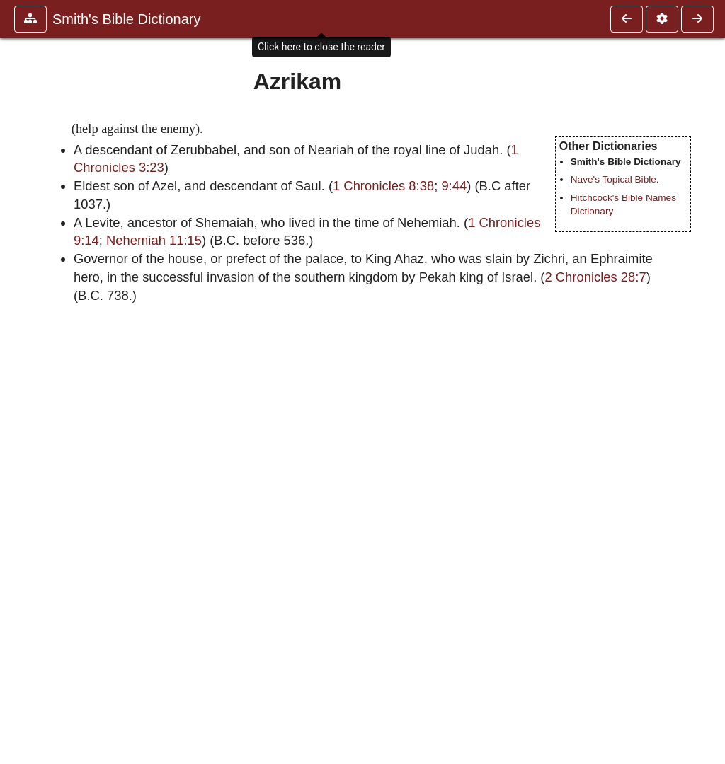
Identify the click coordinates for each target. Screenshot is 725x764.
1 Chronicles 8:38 (383, 185)
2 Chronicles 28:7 (595, 277)
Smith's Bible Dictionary (126, 19)
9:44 (454, 185)
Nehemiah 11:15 (154, 240)
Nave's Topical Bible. (615, 179)
